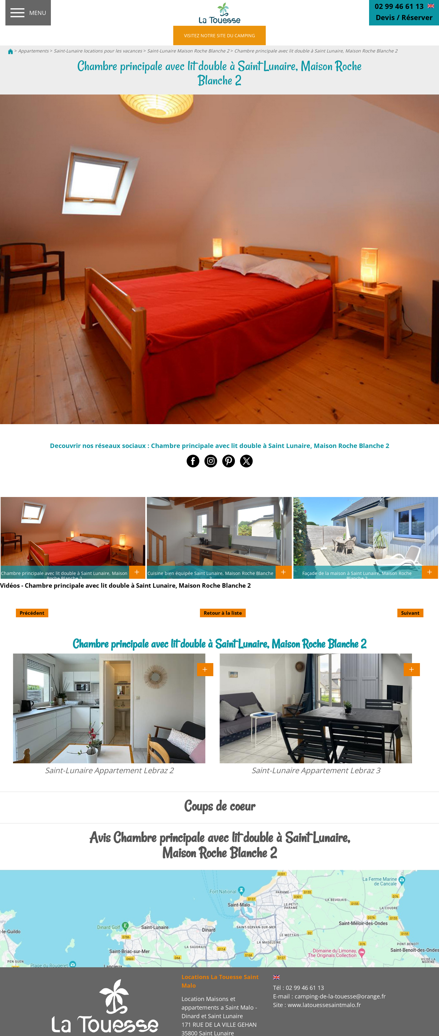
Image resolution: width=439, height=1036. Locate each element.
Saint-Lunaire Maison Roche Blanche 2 (188, 51)
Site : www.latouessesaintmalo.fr (317, 1005)
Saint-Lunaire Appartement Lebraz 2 (109, 770)
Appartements (33, 51)
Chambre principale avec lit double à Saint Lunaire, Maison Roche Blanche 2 (315, 51)
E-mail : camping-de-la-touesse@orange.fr (329, 996)
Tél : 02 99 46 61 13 (298, 987)
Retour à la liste (223, 613)
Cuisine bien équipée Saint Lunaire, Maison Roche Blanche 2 (210, 575)
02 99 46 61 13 (399, 6)
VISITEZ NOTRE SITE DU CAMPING (219, 35)
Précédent (32, 613)
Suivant (410, 613)
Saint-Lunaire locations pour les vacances (98, 51)
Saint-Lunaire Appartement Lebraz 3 (315, 770)
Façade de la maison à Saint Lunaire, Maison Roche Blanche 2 (357, 575)
